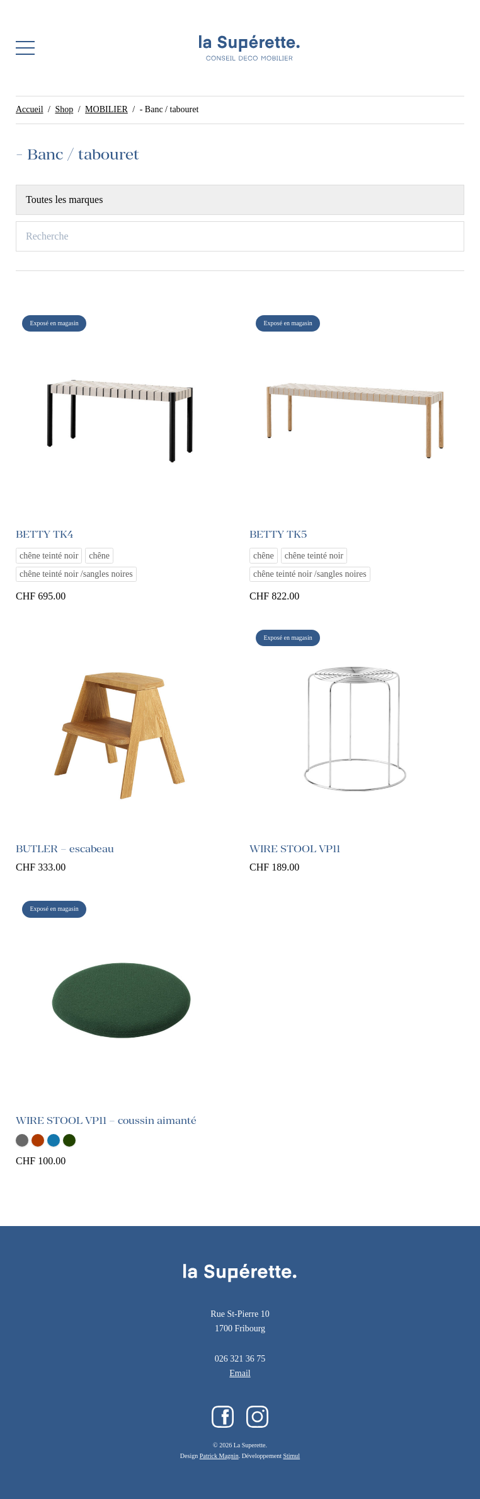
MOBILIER (106, 109)
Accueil (29, 109)
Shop (64, 109)
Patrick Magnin (219, 1455)
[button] (25, 48)
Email (239, 1373)
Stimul (291, 1455)
